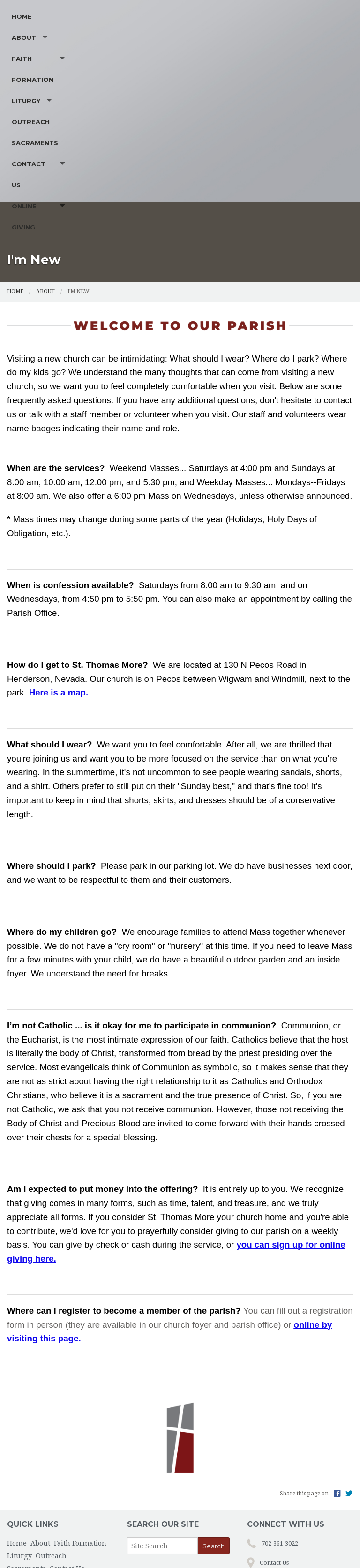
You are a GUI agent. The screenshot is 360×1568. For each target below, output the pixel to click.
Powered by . (253, 1545)
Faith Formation (118, 131)
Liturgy (186, 131)
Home (22, 131)
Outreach (240, 131)
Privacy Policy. (299, 1545)
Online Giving (102, 152)
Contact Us (34, 152)
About (53, 131)
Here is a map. (59, 628)
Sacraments (292, 131)
